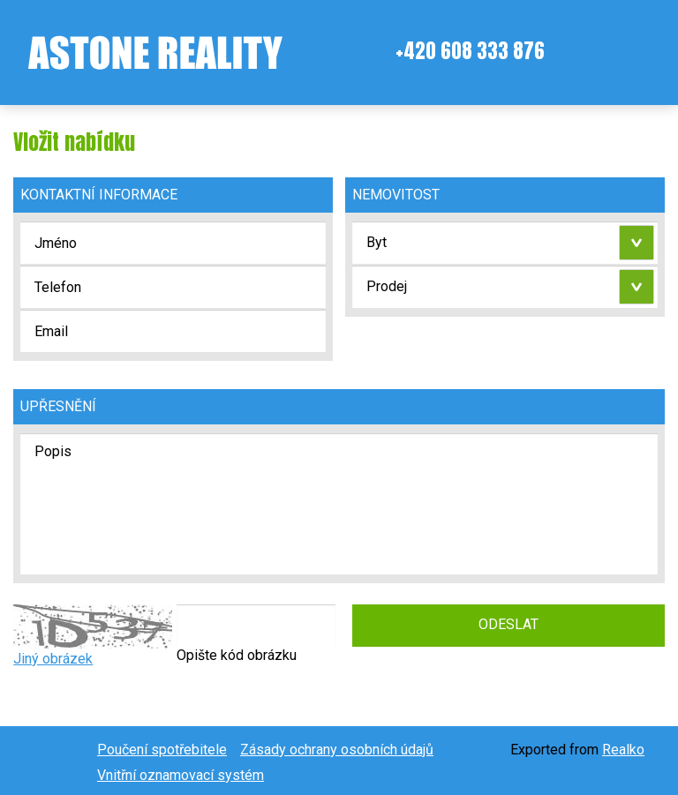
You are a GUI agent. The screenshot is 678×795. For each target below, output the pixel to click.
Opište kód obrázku (237, 655)
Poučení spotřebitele (162, 749)
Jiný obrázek (53, 658)
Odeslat (508, 624)
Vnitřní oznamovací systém (180, 775)
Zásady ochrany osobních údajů (336, 749)
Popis (338, 503)
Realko (623, 749)
